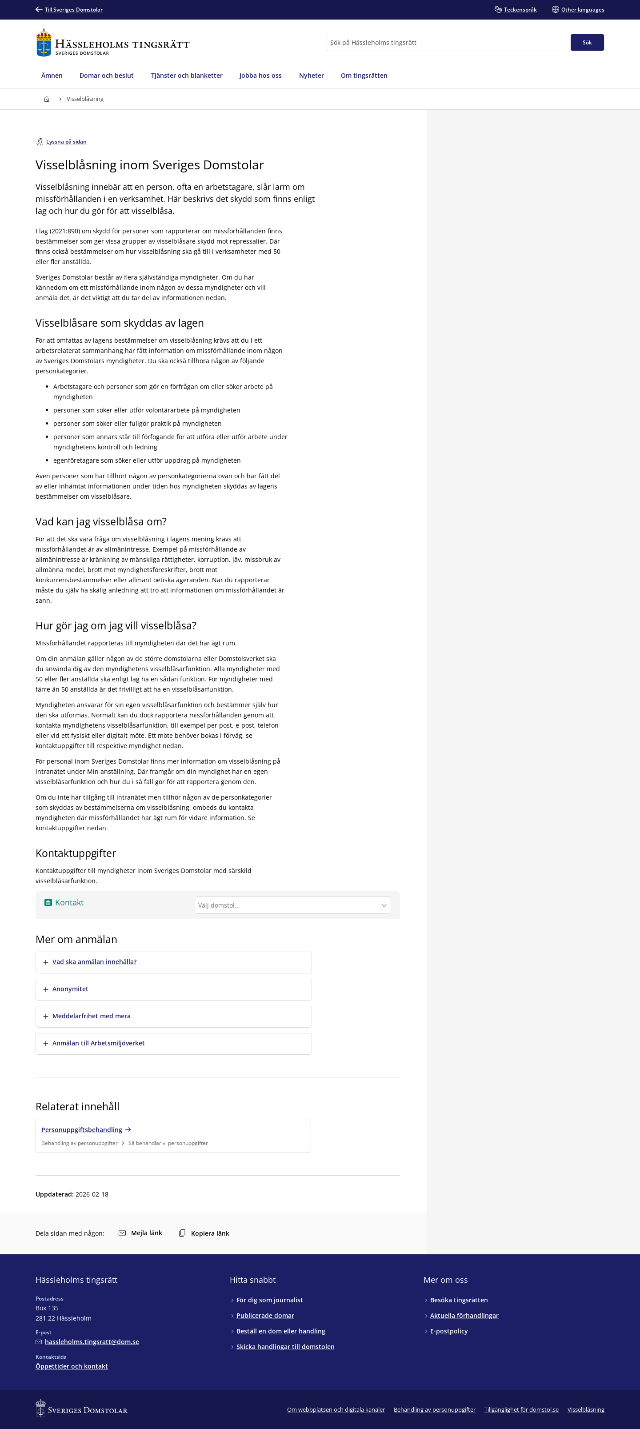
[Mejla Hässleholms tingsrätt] (87, 1342)
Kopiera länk (204, 1233)
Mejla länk (140, 1233)
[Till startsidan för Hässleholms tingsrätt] (113, 42)
